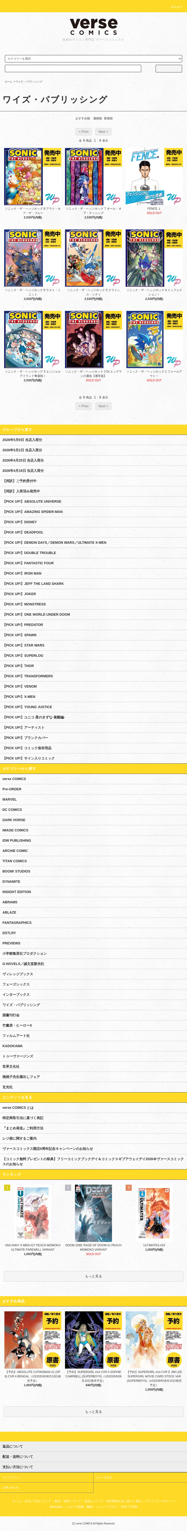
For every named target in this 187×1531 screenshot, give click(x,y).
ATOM (133, 1506)
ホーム (8, 81)
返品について (93, 1501)
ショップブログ (106, 1506)
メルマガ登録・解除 (79, 1506)
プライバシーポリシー (159, 1501)
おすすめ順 (82, 118)
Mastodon (56, 1506)
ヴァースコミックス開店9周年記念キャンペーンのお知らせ (47, 1149)
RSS (124, 1506)
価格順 (97, 118)
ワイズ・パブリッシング (29, 81)
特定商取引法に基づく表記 (22, 1118)
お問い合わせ (10, 1487)
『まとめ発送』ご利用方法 (22, 1128)
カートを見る (104, 1477)
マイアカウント (11, 1477)
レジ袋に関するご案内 (19, 1138)
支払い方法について (38, 1501)
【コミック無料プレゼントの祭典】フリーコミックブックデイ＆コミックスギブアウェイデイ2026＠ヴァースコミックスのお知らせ (93, 1161)
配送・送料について (68, 1501)
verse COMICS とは (18, 1108)
